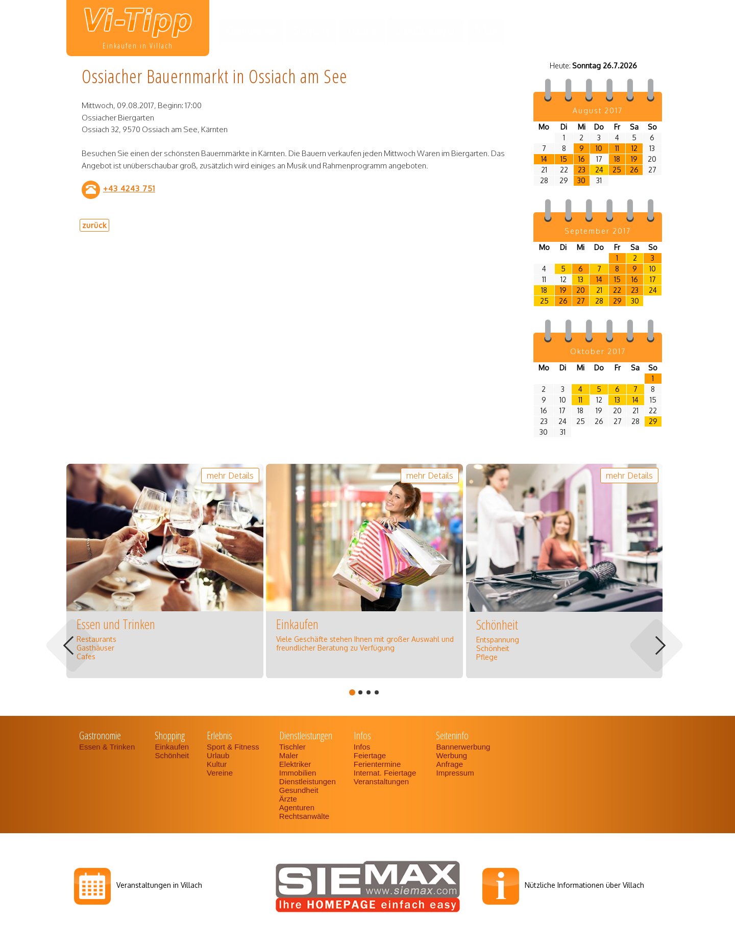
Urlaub (218, 755)
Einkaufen (172, 746)
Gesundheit (298, 790)
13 (580, 279)
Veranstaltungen (381, 781)
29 (617, 300)
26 (634, 169)
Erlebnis (362, 30)
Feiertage (370, 755)
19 (634, 159)
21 (599, 290)
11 (617, 148)
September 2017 (598, 231)
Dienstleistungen (426, 30)
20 (580, 290)
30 (581, 180)
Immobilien (297, 772)
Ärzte (288, 798)
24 (599, 169)
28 (599, 300)
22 (617, 290)
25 (616, 169)
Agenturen (296, 807)
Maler (289, 755)
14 (544, 159)
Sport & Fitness (234, 746)
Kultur (217, 764)
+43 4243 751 (129, 188)
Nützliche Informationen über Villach (584, 885)
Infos (486, 30)
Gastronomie (251, 30)
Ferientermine (377, 764)
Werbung (451, 755)
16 (581, 159)
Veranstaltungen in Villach (159, 885)
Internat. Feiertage (386, 772)
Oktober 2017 (598, 351)
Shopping (311, 30)
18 (617, 159)
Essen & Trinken (108, 746)
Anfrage (449, 764)
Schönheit (172, 755)
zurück (94, 225)
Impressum (455, 772)
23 (581, 169)
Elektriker (295, 764)
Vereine (220, 772)
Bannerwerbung (463, 746)
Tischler (292, 746)
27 (581, 300)
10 (599, 148)
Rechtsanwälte (304, 816)
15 (563, 159)
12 (634, 148)
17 (653, 279)
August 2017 (598, 110)
